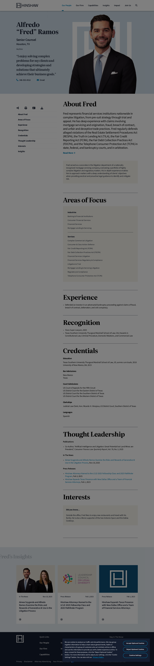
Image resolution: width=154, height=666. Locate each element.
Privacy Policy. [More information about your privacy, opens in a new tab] (98, 657)
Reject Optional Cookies (135, 649)
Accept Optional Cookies (135, 643)
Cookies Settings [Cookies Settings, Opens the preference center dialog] (135, 655)
